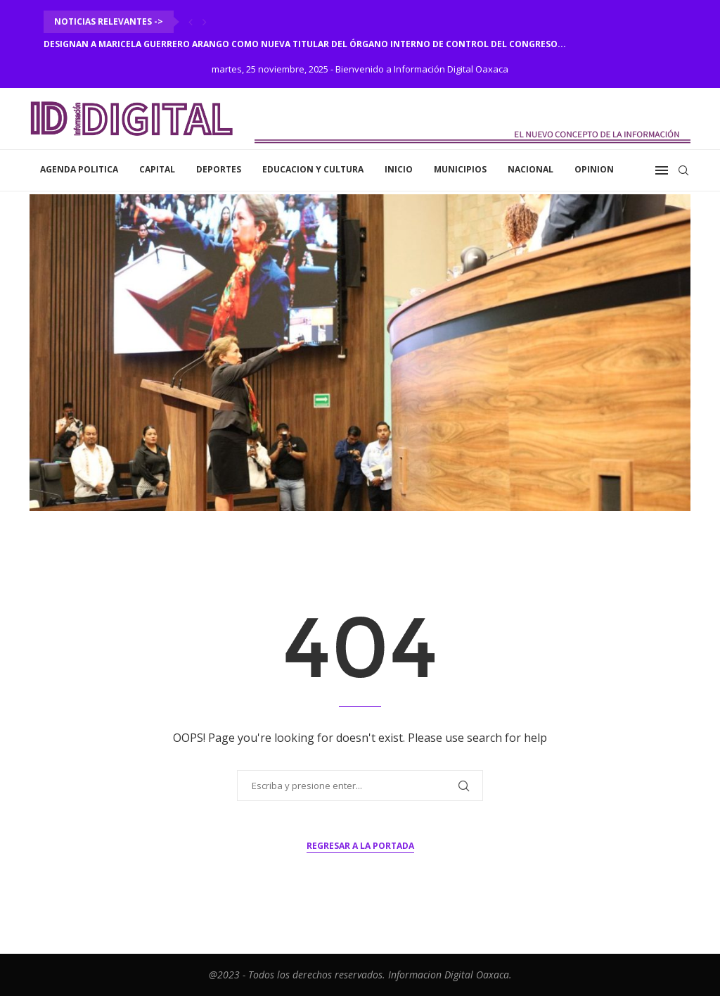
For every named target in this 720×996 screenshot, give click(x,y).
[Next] (204, 22)
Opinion (594, 169)
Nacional (530, 169)
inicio (399, 169)
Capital (157, 169)
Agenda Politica (79, 169)
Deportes (218, 169)
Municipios (460, 169)
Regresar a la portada (360, 846)
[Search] (683, 170)
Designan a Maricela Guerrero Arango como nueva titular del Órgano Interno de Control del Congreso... (305, 44)
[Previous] (190, 22)
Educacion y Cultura (313, 169)
